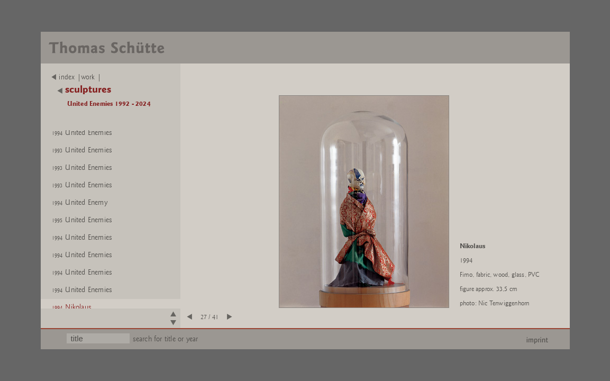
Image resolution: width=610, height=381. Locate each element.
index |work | (76, 77)
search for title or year (165, 338)
